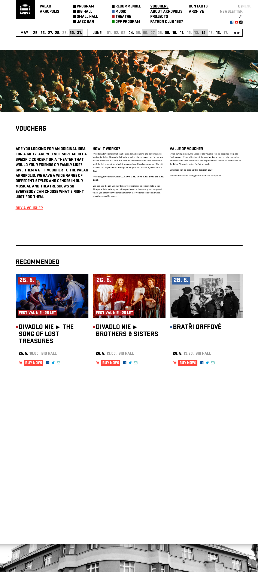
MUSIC (120, 11)
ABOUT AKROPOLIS (166, 11)
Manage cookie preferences (32, 514)
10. (174, 33)
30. (72, 33)
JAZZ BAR (85, 22)
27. (50, 33)
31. (79, 33)
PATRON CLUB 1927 (166, 22)
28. (57, 33)
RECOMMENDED (128, 6)
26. (43, 33)
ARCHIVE (196, 11)
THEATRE (123, 17)
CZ (240, 6)
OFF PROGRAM (127, 22)
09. (167, 33)
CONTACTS (198, 6)
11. (182, 33)
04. (131, 33)
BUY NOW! (33, 363)
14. (204, 33)
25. (36, 33)
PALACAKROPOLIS (49, 9)
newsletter (231, 11)
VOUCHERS (159, 6)
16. (218, 33)
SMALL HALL (87, 17)
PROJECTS (159, 17)
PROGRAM (85, 6)
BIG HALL (84, 11)
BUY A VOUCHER (29, 208)
